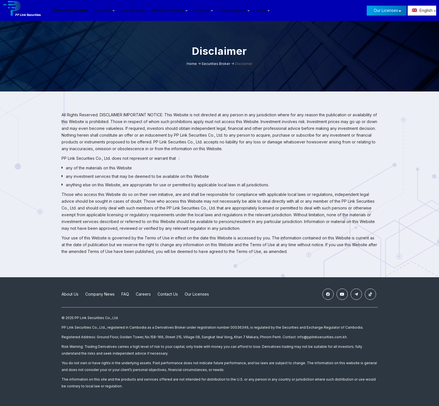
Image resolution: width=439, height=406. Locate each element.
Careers (143, 294)
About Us (70, 294)
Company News (100, 294)
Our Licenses (386, 10)
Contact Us (168, 294)
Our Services (137, 10)
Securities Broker (73, 10)
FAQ (125, 294)
